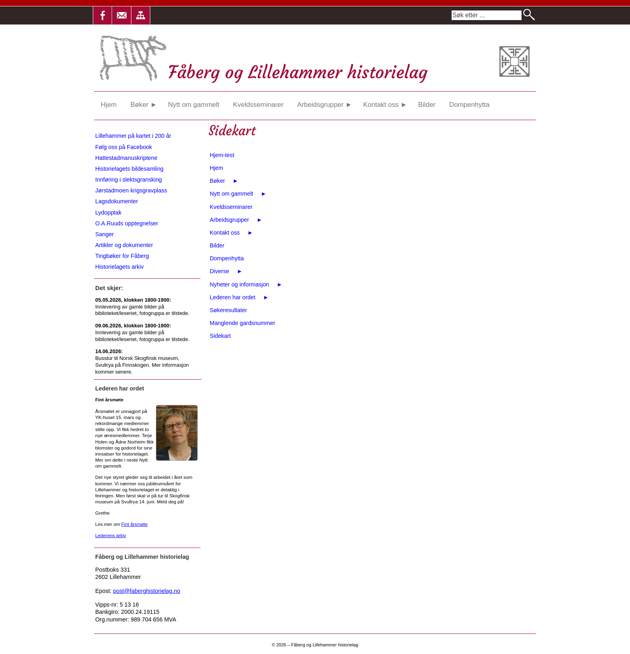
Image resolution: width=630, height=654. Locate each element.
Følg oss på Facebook (123, 147)
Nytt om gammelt (193, 104)
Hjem (109, 104)
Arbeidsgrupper (324, 104)
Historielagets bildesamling (129, 169)
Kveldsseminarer (258, 104)
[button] (102, 15)
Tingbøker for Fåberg (122, 256)
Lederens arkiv (110, 535)
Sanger (104, 234)
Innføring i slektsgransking (128, 179)
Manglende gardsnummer (242, 323)
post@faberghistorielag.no (146, 591)
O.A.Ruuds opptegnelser (126, 223)
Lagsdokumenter (116, 201)
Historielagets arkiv (119, 267)
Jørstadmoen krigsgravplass (131, 190)
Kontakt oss (385, 104)
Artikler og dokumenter (124, 245)
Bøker (143, 104)
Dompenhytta (469, 104)
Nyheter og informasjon (246, 284)
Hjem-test (222, 155)
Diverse (226, 271)
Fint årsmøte (134, 524)
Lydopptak (108, 212)
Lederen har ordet (239, 297)
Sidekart (220, 336)
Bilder (427, 104)
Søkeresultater (228, 310)
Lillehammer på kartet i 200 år (133, 136)
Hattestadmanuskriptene (126, 158)
